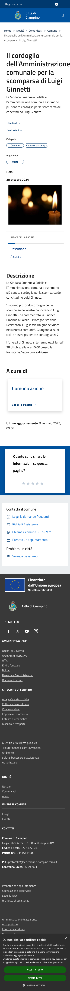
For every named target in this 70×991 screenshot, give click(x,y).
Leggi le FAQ (9, 895)
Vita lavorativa (11, 709)
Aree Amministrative (14, 655)
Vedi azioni (15, 130)
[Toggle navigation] (7, 15)
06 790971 (30, 867)
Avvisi (5, 796)
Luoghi (6, 814)
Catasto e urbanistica (14, 719)
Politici (6, 670)
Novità (20, 30)
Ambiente (8, 752)
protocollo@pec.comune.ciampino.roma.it (32, 862)
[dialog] (35, 962)
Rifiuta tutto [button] (35, 978)
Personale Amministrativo (17, 675)
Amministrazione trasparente (19, 919)
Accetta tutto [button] (35, 969)
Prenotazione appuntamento (19, 886)
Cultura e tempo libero (15, 704)
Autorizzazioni (10, 762)
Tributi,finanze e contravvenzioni (21, 748)
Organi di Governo (13, 651)
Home (7, 30)
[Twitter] (17, 631)
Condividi (15, 123)
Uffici (5, 660)
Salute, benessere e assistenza (20, 757)
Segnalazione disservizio (16, 891)
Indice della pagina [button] (22, 237)
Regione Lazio (13, 4)
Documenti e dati (12, 680)
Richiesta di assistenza (15, 900)
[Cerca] (63, 15)
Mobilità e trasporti (13, 724)
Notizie (6, 786)
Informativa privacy (13, 929)
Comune (52, 30)
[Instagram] (35, 631)
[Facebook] (8, 631)
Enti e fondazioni (12, 665)
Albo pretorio (10, 924)
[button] (35, 985)
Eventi (6, 819)
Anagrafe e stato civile (15, 699)
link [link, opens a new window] (61, 962)
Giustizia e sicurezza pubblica (19, 743)
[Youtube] (26, 631)
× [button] (66, 938)
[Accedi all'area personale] (56, 4)
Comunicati (35, 30)
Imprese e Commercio (15, 714)
